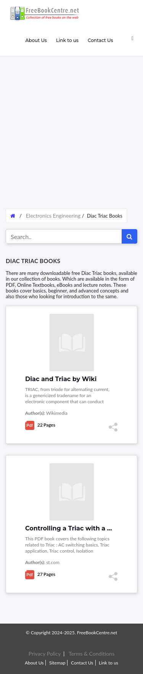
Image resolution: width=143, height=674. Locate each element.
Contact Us (100, 40)
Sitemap (57, 663)
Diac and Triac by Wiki (60, 379)
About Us (36, 40)
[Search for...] (64, 236)
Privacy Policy (45, 653)
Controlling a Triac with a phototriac (83, 528)
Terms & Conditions (91, 653)
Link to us (67, 40)
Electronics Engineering (53, 215)
